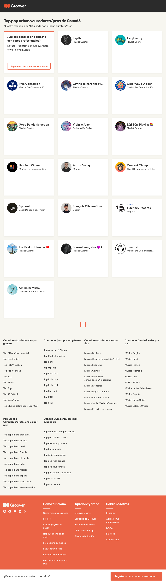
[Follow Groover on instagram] (4, 512)
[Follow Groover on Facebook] (9, 512)
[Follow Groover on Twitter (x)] (25, 512)
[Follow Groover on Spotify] (20, 512)
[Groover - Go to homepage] (23, 505)
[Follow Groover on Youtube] (15, 512)
